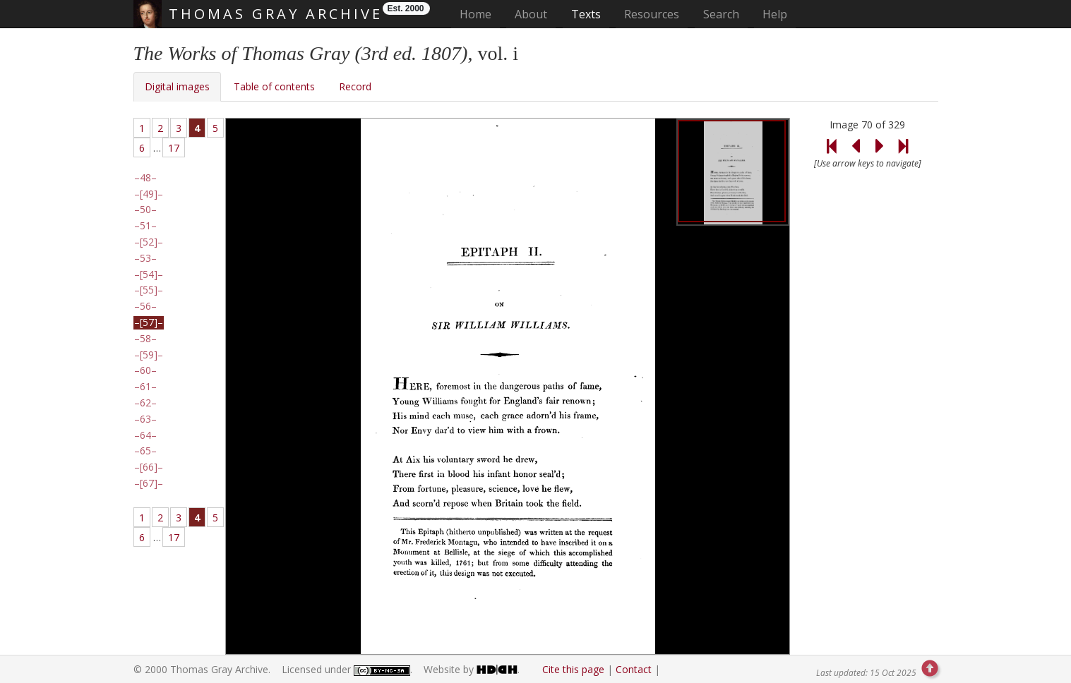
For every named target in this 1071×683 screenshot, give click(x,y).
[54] (148, 274)
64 (145, 435)
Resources (651, 14)
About (531, 14)
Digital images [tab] (177, 86)
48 (145, 177)
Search (721, 14)
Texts (586, 14)
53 (145, 258)
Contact (634, 669)
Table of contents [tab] (274, 86)
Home (480, 14)
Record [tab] (355, 86)
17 (173, 148)
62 (145, 403)
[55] (148, 290)
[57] (148, 322)
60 (145, 370)
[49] (148, 194)
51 (145, 225)
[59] (148, 355)
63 (145, 419)
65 (145, 451)
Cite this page (573, 669)
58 (145, 338)
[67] (148, 483)
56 (145, 306)
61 (145, 386)
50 (145, 209)
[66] (148, 467)
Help (774, 14)
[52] (148, 242)
